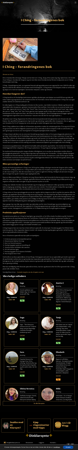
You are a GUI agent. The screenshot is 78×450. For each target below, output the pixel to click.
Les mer (58, 376)
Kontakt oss (54, 443)
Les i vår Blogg (66, 424)
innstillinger (57, 447)
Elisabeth (60, 352)
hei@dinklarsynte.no (12, 442)
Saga (22, 317)
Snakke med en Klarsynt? (16, 425)
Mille (58, 389)
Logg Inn (41, 443)
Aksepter (68, 447)
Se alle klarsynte (39, 403)
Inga (22, 283)
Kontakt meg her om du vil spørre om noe (30, 272)
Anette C (60, 283)
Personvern (29, 443)
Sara (22, 352)
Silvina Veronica (27, 389)
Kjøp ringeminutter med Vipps (41, 425)
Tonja (58, 317)
